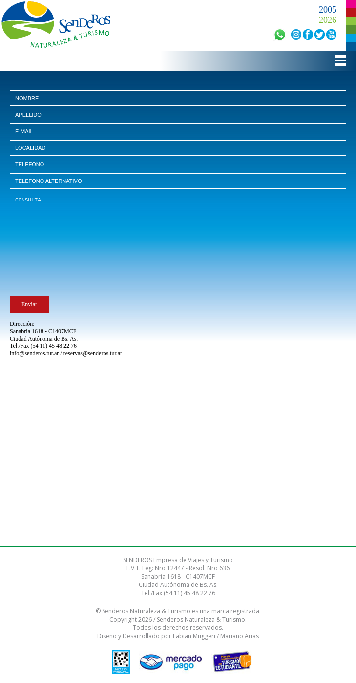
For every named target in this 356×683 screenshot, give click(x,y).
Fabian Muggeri (194, 636)
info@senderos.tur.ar (34, 353)
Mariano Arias (239, 636)
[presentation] (84, 273)
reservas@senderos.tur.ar (92, 353)
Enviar (29, 304)
